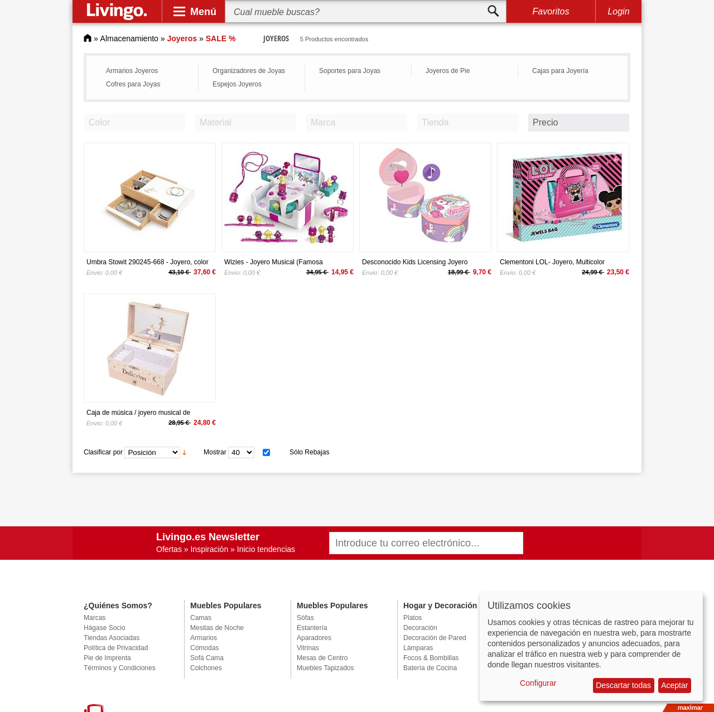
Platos (412, 618)
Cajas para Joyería (560, 71)
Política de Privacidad (116, 648)
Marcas (94, 618)
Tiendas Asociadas (111, 638)
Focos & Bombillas (431, 658)
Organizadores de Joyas (249, 71)
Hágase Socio (105, 628)
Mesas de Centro (322, 658)
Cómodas (204, 648)
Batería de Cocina (430, 668)
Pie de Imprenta (107, 658)
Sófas (305, 618)
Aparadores (314, 638)
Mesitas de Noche (217, 628)
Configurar (538, 683)
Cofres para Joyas (133, 84)
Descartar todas (623, 685)
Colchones (206, 668)
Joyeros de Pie (448, 71)
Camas (200, 618)
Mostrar (215, 452)
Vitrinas (308, 648)
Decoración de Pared (434, 638)
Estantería (312, 628)
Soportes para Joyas (349, 71)
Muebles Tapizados (325, 668)
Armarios (203, 638)
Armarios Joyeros (132, 71)
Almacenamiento (129, 38)
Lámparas (418, 648)
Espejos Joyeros (237, 84)
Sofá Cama (207, 658)
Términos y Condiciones (120, 668)
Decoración (420, 628)
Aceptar (674, 685)
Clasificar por (103, 452)
